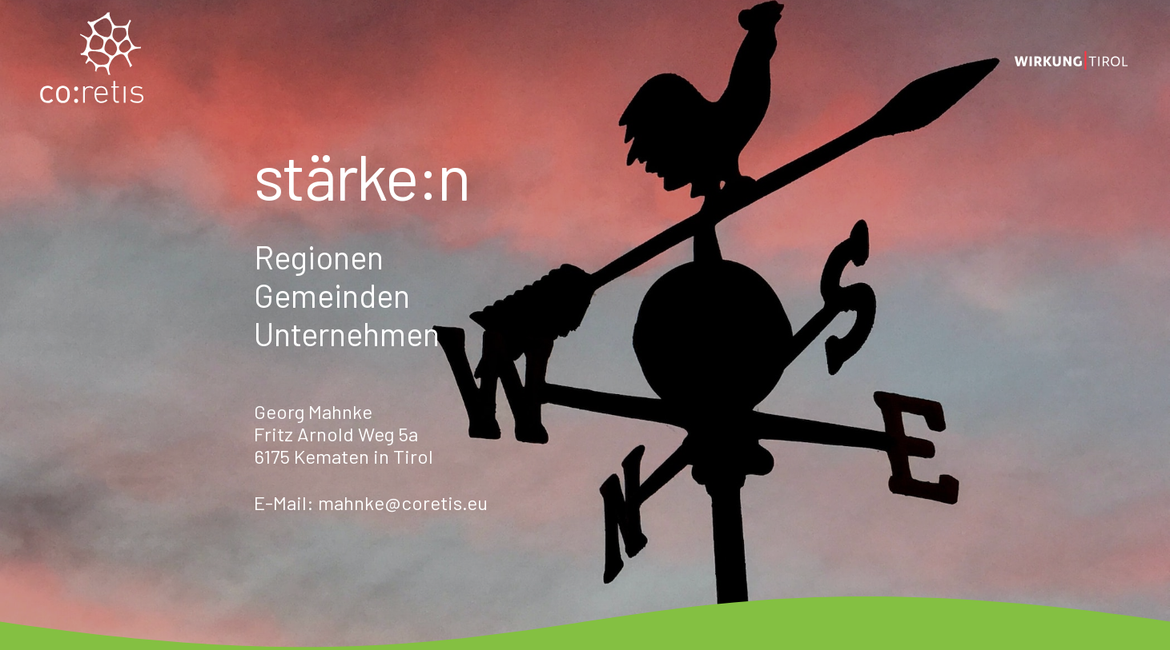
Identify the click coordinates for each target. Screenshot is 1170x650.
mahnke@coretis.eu (403, 502)
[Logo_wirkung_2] (1071, 60)
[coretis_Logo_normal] (92, 60)
